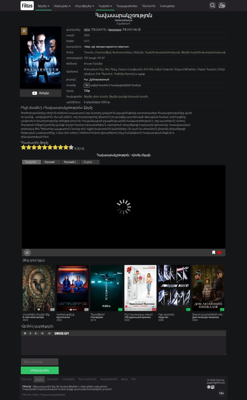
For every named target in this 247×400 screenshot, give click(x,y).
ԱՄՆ (87, 40)
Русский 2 (70, 162)
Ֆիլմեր (43, 6)
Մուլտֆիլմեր (84, 6)
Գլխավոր (26, 379)
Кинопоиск (114, 29)
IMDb (87, 29)
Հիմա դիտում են (87, 379)
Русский (50, 162)
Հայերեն (105, 6)
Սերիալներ (62, 6)
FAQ (133, 379)
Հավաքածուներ (126, 6)
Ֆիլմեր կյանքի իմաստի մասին (128, 96)
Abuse (124, 379)
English (88, 162)
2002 (87, 35)
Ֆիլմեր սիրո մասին (96, 96)
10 (71, 147)
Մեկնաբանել (39, 370)
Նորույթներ (167, 6)
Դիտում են (148, 6)
